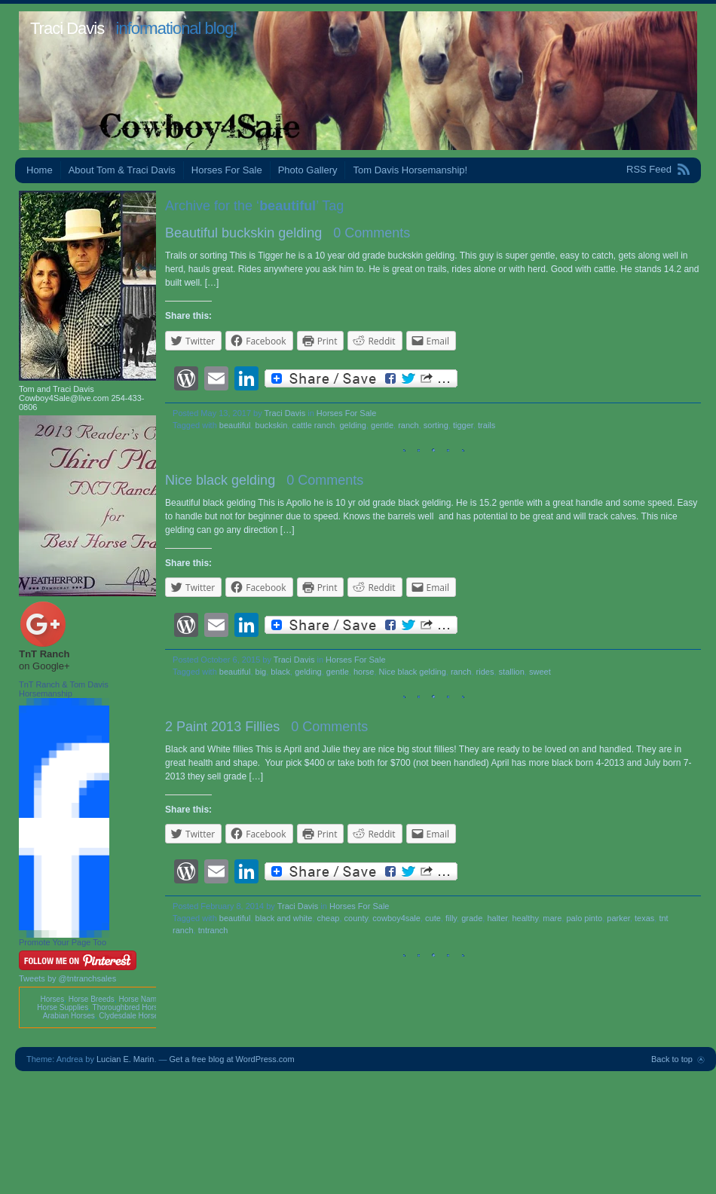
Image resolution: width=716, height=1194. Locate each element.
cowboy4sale (396, 918)
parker (618, 918)
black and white (284, 918)
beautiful (235, 425)
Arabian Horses (69, 1016)
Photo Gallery (308, 170)
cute (433, 918)
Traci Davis (67, 28)
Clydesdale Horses (130, 1016)
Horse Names (141, 999)
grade (471, 918)
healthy (525, 918)
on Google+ (44, 666)
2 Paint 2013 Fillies (222, 726)
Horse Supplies (62, 1007)
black (280, 671)
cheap (328, 918)
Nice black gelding (220, 480)
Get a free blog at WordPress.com (232, 1059)
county (356, 918)
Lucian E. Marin (125, 1059)
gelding (352, 425)
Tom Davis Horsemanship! (410, 170)
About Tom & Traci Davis (122, 170)
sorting (436, 425)
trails (486, 425)
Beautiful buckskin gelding (243, 232)
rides (485, 671)
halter (497, 918)
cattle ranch (313, 425)
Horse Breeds (92, 999)
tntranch (213, 930)
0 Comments (371, 232)
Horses (52, 999)
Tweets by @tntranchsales (67, 978)
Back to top (672, 1059)
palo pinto (584, 918)
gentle (382, 425)
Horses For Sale (226, 170)
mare (552, 918)
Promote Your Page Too (62, 942)
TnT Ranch (44, 654)
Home (39, 170)
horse (364, 671)
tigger (463, 425)
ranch (408, 425)
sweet (540, 671)
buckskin (271, 425)
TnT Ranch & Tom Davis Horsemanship (64, 689)
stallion (512, 671)
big (261, 671)
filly (451, 918)
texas (644, 918)
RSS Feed (649, 169)
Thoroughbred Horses (129, 1007)
